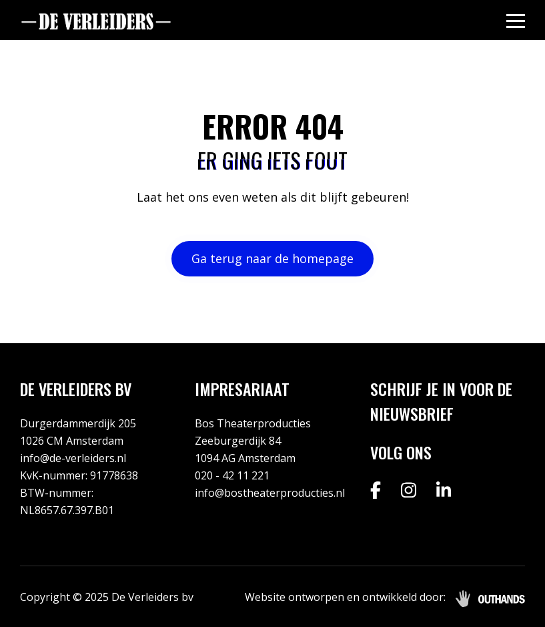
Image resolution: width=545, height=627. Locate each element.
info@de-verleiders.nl (73, 458)
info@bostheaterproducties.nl (270, 492)
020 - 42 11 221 (232, 475)
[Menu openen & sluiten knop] (515, 20)
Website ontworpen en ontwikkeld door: (345, 597)
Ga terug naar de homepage (272, 258)
